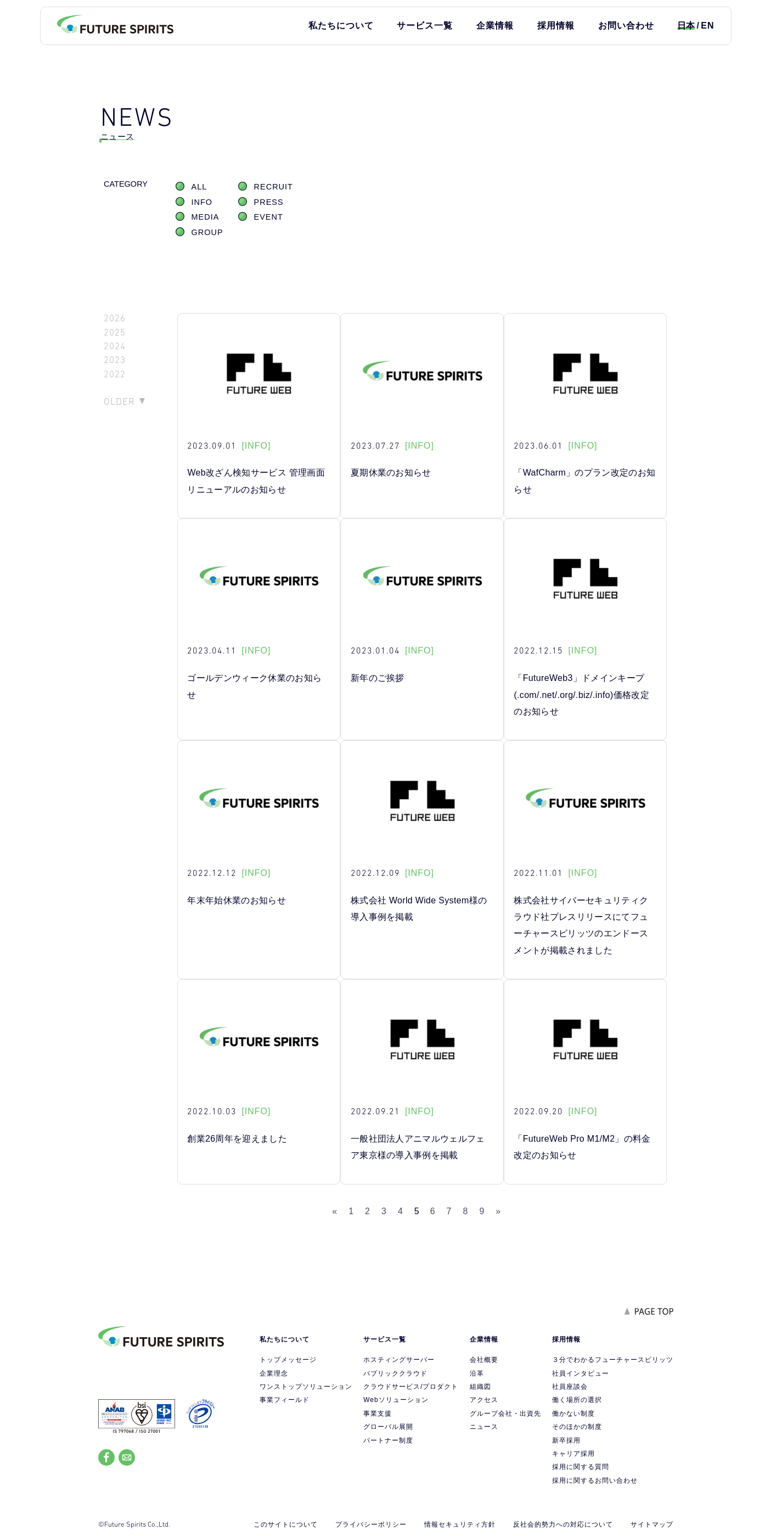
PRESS (269, 202)
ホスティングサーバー (399, 1360)
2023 (115, 360)
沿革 (477, 1373)
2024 (115, 346)
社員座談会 (570, 1386)
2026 (115, 318)
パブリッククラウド (395, 1373)
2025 (115, 332)
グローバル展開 (388, 1427)
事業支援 (377, 1413)
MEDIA (206, 217)
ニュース (484, 1427)
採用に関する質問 (580, 1467)
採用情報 (556, 25)
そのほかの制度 (577, 1427)
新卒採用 (566, 1440)
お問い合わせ (626, 25)
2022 (115, 374)
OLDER (119, 401)
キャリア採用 (573, 1453)
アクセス (484, 1400)
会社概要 (484, 1360)
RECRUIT (273, 186)
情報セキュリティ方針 (460, 1524)
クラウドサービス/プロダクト (410, 1386)
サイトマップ (652, 1524)
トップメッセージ (288, 1360)
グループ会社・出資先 (505, 1413)
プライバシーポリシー (371, 1524)
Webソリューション (395, 1400)
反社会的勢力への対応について (563, 1524)
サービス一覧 (425, 25)
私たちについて (341, 25)
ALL (199, 186)
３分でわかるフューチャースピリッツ (612, 1360)
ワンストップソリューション (306, 1386)
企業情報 (495, 25)
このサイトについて (286, 1524)
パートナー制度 (388, 1440)
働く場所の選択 (577, 1400)
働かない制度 (573, 1413)
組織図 (480, 1386)
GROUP (207, 232)
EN (707, 25)
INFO (202, 202)
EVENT (268, 217)
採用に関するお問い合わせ (595, 1480)
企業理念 (274, 1373)
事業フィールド (284, 1400)
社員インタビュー (580, 1373)
